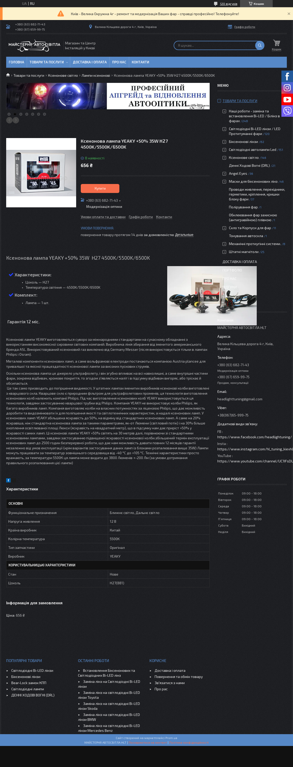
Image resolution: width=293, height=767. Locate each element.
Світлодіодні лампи (27, 689)
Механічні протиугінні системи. (255, 243)
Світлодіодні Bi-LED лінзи (32, 670)
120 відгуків (228, 3)
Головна (16, 62)
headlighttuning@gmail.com (239, 399)
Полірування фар (243, 207)
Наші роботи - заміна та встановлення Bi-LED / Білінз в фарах (254, 116)
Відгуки (230, 287)
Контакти (140, 62)
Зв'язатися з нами (170, 683)
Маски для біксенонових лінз (253, 181)
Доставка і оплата (90, 62)
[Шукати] (259, 45)
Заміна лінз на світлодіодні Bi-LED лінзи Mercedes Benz (109, 728)
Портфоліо (232, 270)
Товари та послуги (47, 62)
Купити (100, 188)
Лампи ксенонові (96, 75)
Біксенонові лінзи (243, 141)
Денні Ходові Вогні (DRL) (249, 165)
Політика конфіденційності (189, 742)
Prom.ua (171, 738)
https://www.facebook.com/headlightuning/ (254, 437)
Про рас (161, 689)
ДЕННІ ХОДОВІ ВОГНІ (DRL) (33, 695)
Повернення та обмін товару (179, 676)
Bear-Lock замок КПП (28, 683)
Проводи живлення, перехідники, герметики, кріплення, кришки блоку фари (257, 194)
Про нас (119, 62)
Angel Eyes (238, 173)
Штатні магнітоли (244, 251)
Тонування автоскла (246, 236)
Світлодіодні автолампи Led (252, 149)
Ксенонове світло (63, 75)
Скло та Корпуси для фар (250, 228)
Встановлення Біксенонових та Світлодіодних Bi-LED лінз (106, 672)
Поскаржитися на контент (148, 742)
